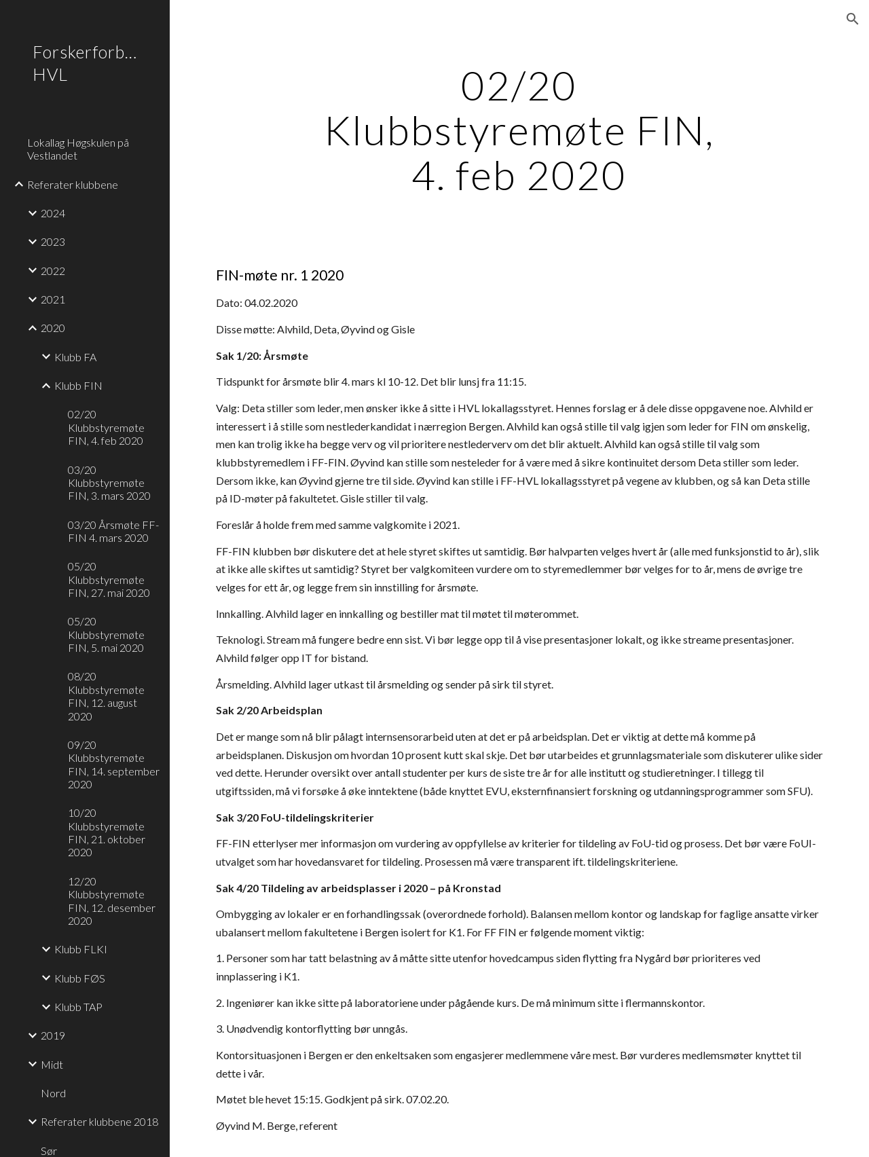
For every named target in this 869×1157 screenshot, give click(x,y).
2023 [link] (53, 241)
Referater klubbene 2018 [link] (99, 1121)
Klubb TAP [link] (78, 1006)
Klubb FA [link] (75, 356)
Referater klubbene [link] (72, 184)
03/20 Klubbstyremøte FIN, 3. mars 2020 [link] (109, 482)
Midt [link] (52, 1064)
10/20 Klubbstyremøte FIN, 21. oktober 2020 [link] (106, 832)
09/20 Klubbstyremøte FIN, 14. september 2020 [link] (114, 764)
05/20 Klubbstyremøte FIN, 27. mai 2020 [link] (109, 579)
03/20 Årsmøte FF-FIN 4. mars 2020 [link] (113, 531)
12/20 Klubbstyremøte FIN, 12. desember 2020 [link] (111, 901)
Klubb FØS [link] (79, 978)
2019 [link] (53, 1035)
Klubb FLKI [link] (80, 948)
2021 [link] (53, 299)
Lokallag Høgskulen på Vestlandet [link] (78, 149)
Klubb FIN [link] (78, 385)
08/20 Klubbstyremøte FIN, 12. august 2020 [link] (106, 695)
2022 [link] (53, 270)
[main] (519, 129)
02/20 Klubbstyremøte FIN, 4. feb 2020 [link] (106, 427)
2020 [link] (53, 327)
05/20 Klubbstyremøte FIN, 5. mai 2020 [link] (106, 634)
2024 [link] (53, 212)
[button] (852, 19)
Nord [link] (53, 1092)
